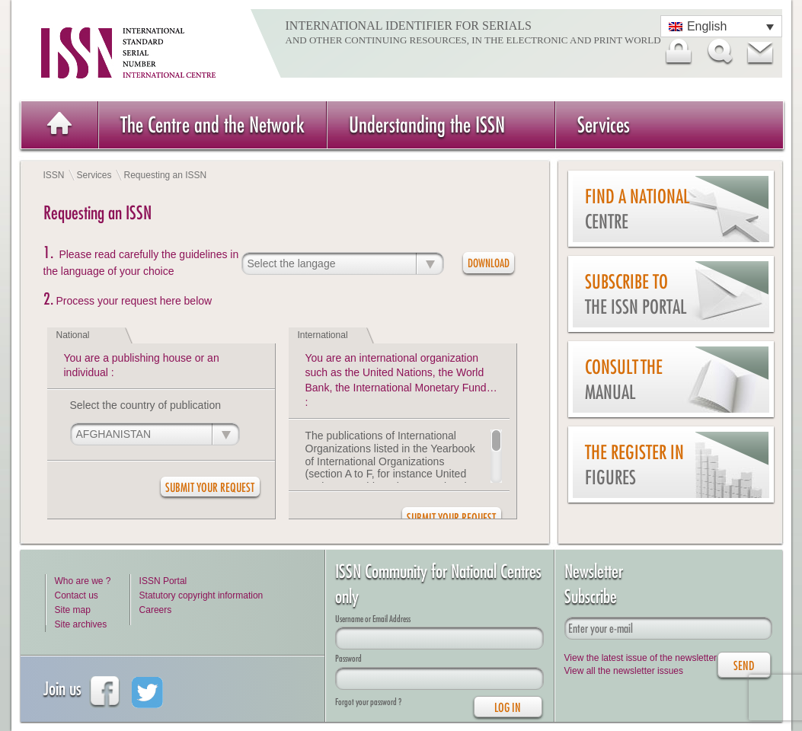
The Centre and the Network (212, 124)
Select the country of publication (145, 405)
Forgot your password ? (368, 701)
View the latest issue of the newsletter (640, 658)
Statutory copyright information (201, 595)
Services (603, 124)
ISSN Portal (163, 581)
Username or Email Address (373, 618)
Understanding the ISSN (427, 124)
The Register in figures (634, 465)
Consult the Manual (624, 379)
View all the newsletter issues (624, 671)
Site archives (81, 624)
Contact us (76, 595)
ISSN (54, 175)
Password (348, 658)
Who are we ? (83, 581)
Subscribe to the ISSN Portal (635, 294)
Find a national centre (637, 209)
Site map (73, 610)
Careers (155, 610)
